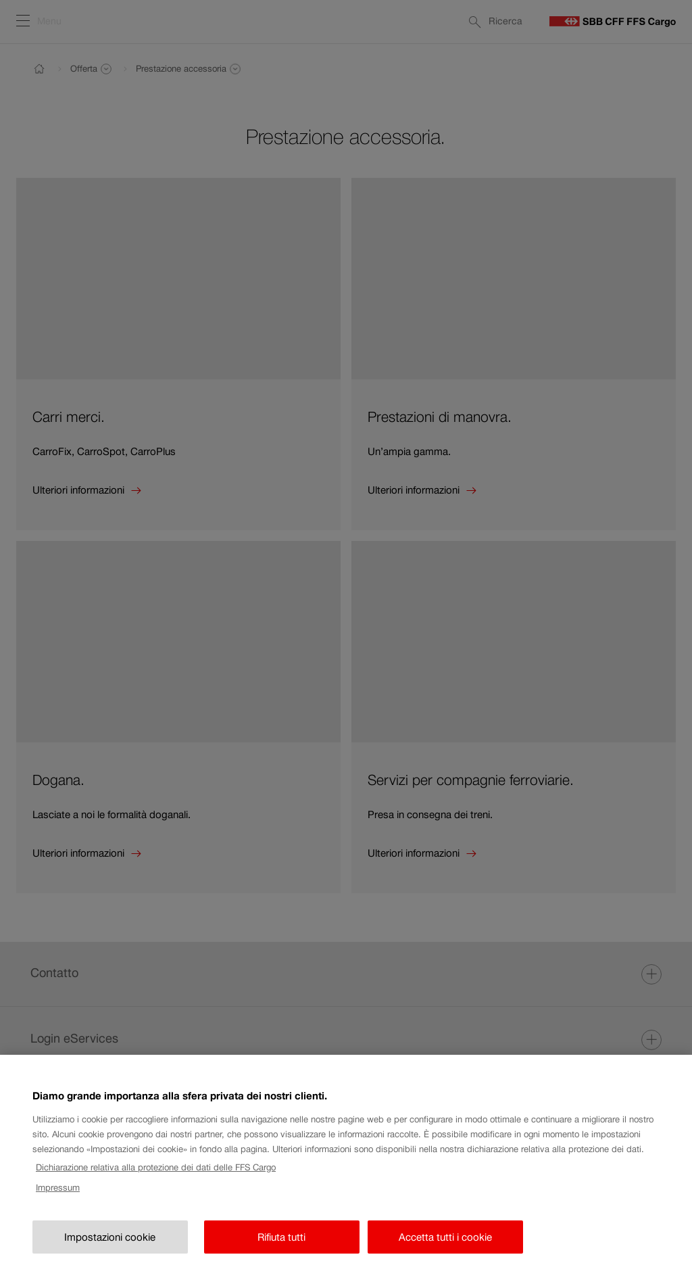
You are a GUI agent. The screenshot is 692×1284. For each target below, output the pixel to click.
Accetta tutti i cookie (445, 1250)
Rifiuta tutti (281, 1250)
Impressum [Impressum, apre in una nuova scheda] (58, 1201)
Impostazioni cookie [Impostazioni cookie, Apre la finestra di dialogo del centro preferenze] (109, 1250)
